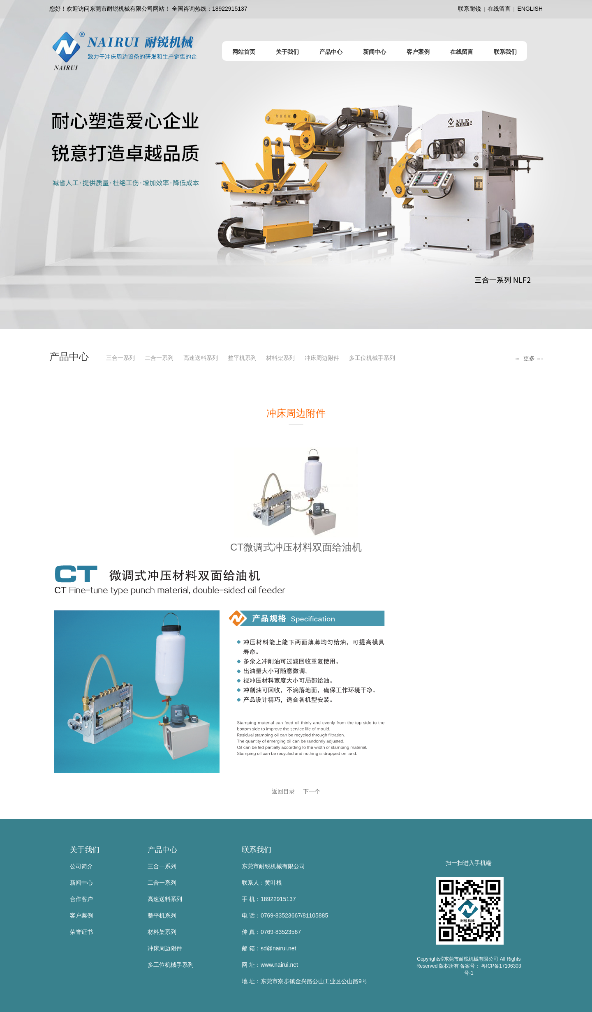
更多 (528, 358)
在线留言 (499, 8)
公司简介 (81, 866)
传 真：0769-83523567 (271, 932)
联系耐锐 (469, 8)
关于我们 (84, 850)
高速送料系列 (200, 358)
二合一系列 (159, 358)
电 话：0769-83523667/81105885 (285, 915)
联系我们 (256, 850)
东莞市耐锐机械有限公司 (273, 866)
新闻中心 (81, 882)
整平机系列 (242, 358)
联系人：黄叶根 (262, 882)
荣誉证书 (81, 932)
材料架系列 (280, 358)
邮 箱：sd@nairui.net (269, 948)
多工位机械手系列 (372, 358)
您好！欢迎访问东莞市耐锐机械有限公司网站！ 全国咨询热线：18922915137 (148, 8)
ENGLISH (530, 8)
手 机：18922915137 (269, 899)
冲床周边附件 (322, 358)
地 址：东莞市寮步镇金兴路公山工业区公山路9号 (305, 981)
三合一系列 (120, 358)
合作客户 (81, 899)
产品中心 (162, 850)
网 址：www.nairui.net (270, 964)
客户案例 (81, 915)
